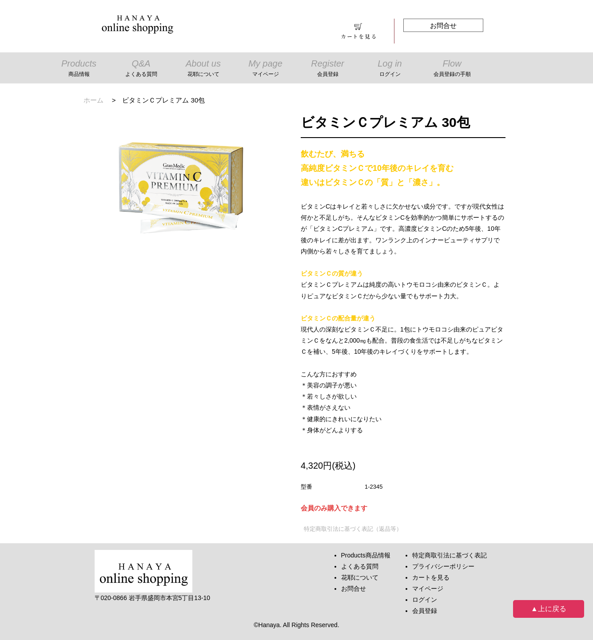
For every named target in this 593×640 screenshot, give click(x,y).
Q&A (141, 69)
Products (79, 69)
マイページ (427, 588)
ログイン (424, 599)
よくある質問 (359, 566)
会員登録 (424, 610)
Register (328, 69)
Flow (452, 69)
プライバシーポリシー (443, 566)
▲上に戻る (548, 608)
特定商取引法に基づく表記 (449, 555)
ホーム (93, 100)
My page (266, 69)
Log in (390, 69)
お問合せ (443, 25)
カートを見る (431, 577)
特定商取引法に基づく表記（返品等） (353, 528)
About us (203, 69)
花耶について (359, 577)
